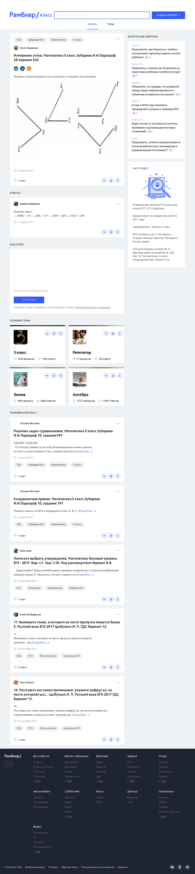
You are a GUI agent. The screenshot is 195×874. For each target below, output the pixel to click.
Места (68, 812)
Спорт (163, 756)
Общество (39, 776)
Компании (71, 767)
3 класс (20, 353)
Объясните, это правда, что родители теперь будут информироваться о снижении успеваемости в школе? (155, 90)
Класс (100, 791)
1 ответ (20, 180)
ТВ (34, 837)
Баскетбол (165, 772)
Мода (99, 762)
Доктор (132, 791)
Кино (130, 762)
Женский (102, 756)
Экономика (71, 762)
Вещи (68, 807)
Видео (37, 827)
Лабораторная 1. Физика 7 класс (151, 226)
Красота (101, 767)
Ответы (100, 797)
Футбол (163, 762)
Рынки (68, 772)
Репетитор (82, 353)
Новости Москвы (43, 767)
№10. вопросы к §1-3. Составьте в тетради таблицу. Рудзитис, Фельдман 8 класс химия (155, 238)
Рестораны (133, 776)
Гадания (164, 807)
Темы (99, 802)
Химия (19, 395)
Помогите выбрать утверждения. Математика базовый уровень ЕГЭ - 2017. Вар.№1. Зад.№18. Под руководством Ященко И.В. (65, 561)
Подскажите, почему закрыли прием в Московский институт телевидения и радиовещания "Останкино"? (156, 146)
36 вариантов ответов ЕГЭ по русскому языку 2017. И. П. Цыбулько (155, 206)
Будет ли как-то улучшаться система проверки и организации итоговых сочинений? (154, 127)
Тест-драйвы (40, 802)
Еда (98, 776)
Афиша (132, 756)
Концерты (133, 767)
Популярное (40, 833)
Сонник (163, 797)
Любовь (101, 772)
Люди (68, 802)
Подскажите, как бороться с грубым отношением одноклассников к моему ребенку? (156, 53)
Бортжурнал (41, 807)
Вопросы (132, 797)
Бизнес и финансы (77, 756)
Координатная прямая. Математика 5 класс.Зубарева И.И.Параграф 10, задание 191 (57, 501)
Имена (163, 802)
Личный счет (72, 776)
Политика (39, 772)
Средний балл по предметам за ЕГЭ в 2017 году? (155, 217)
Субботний (72, 791)
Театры (131, 772)
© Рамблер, (10, 867)
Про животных (42, 847)
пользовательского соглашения (92, 307)
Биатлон (164, 776)
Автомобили (41, 791)
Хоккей (163, 767)
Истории (70, 797)
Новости (38, 797)
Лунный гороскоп (169, 812)
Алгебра (80, 395)
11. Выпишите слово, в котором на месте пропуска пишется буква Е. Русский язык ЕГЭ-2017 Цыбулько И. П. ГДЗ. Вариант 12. (67, 625)
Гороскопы (166, 791)
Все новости (41, 756)
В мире (37, 762)
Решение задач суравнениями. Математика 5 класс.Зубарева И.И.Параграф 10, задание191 (63, 433)
